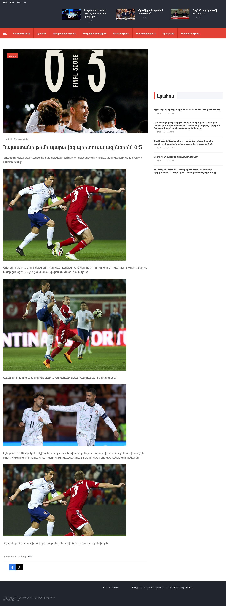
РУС (19, 2)
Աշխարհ (41, 33)
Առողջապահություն (64, 33)
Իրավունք (168, 33)
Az (25, 2)
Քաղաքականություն (95, 33)
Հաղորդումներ (21, 33)
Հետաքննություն (190, 33)
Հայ (5, 2)
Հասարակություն (146, 33)
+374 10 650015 (111, 587)
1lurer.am (15, 600)
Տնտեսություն (121, 33)
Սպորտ (12, 55)
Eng (12, 2)
